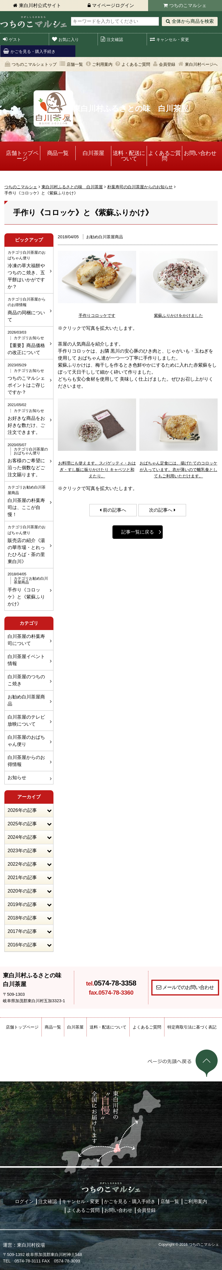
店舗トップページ (22, 156)
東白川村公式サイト (40, 5)
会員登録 (167, 64)
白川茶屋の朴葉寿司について (26, 640)
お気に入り (68, 39)
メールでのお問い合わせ (188, 987)
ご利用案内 (102, 64)
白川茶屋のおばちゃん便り (26, 741)
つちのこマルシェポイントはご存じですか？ (28, 378)
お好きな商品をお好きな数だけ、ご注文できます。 (28, 418)
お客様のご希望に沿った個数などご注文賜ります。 (28, 459)
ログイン (24, 1201)
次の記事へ (160, 510)
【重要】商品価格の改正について (28, 342)
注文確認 (115, 39)
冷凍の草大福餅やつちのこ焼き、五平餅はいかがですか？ (28, 269)
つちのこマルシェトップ (34, 64)
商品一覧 (58, 153)
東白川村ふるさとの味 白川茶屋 (72, 186)
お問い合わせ (200, 153)
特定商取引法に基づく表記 (191, 1027)
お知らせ (17, 777)
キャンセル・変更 (172, 39)
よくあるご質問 (136, 64)
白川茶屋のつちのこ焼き (26, 680)
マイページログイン (113, 5)
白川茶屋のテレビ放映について (26, 721)
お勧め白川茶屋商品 (26, 700)
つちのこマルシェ (188, 5)
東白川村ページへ (201, 64)
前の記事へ (114, 510)
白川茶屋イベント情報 (26, 660)
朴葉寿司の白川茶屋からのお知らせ (140, 186)
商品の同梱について (28, 309)
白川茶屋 (93, 153)
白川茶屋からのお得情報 (26, 761)
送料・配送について (129, 156)
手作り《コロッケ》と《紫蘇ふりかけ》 (28, 588)
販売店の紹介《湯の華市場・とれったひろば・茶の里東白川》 (28, 544)
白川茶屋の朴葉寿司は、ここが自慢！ (28, 500)
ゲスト (15, 39)
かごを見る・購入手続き (33, 51)
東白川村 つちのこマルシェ (33, 22)
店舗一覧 (75, 64)
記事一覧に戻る (137, 531)
